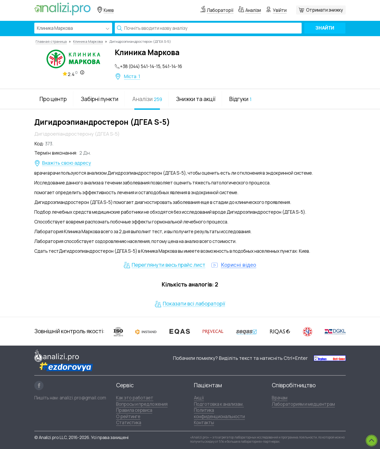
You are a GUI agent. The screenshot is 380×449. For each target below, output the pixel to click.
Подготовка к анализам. (219, 404)
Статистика (128, 422)
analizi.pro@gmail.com (83, 398)
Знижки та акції (195, 99)
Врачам (279, 398)
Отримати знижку (324, 10)
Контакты (204, 422)
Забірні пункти (99, 99)
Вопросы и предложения (142, 404)
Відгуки (240, 99)
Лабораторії (220, 10)
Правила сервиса (134, 410)
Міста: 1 (132, 76)
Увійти (280, 10)
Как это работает (134, 398)
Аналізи (253, 10)
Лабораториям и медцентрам (303, 404)
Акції (199, 398)
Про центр (53, 99)
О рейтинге (128, 416)
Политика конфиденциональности (219, 413)
